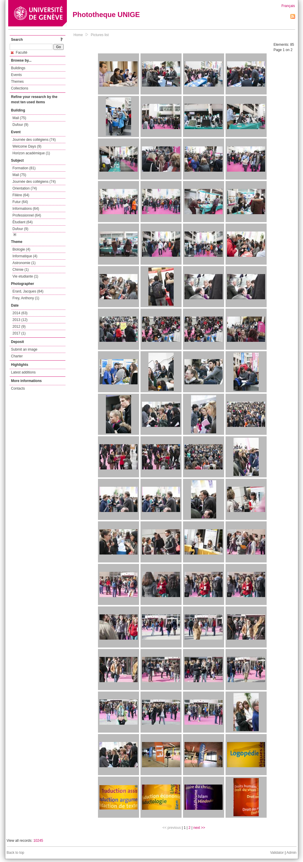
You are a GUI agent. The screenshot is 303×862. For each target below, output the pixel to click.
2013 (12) (20, 320)
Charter (17, 356)
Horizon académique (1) (31, 153)
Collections (19, 88)
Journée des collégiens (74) (34, 140)
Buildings (18, 68)
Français (288, 6)
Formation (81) (24, 168)
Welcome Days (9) (27, 146)
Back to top (15, 853)
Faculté (19, 52)
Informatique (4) (25, 256)
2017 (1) (19, 333)
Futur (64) (20, 202)
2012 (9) (19, 326)
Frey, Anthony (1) (26, 298)
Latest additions (23, 372)
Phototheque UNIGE (106, 14)
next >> (199, 828)
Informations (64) (26, 209)
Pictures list (100, 35)
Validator (277, 853)
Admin (291, 853)
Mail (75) (19, 118)
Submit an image (24, 349)
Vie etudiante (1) (25, 276)
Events (16, 75)
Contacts (18, 388)
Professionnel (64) (27, 215)
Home (78, 35)
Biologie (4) (22, 249)
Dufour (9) (20, 125)
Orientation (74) (25, 188)
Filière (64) (21, 195)
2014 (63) (20, 313)
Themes (17, 82)
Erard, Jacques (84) (28, 291)
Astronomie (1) (24, 263)
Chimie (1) (21, 270)
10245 (38, 841)
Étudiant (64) (23, 222)
